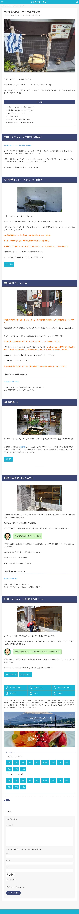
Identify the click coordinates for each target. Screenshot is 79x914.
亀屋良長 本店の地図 (10, 579)
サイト (8, 867)
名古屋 (45, 762)
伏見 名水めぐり (25, 674)
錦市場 (22, 447)
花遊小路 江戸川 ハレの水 (16, 113)
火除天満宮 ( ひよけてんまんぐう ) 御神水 (21, 110)
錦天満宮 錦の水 (13, 116)
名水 (8, 800)
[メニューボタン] (2, 2)
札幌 (9, 762)
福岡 (16, 769)
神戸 (66, 762)
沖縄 (23, 769)
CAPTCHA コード (11, 879)
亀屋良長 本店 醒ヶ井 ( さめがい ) (19, 119)
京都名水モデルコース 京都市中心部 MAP (21, 107)
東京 (30, 762)
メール (8, 860)
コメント (9, 825)
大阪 (59, 762)
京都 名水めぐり (10, 674)
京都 (52, 762)
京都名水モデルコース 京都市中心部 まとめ (22, 122)
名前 (7, 853)
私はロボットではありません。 (16, 887)
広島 (9, 769)
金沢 (23, 762)
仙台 (16, 762)
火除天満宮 (9, 264)
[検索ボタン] (77, 2)
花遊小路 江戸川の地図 (11, 382)
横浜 (37, 762)
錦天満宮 (8, 459)
